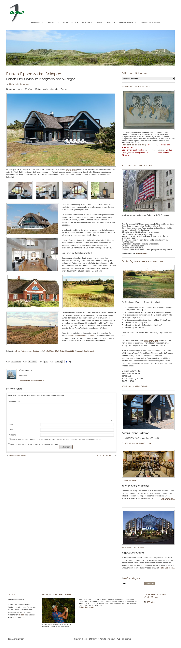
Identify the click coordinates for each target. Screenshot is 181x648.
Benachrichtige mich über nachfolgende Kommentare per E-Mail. (33, 444)
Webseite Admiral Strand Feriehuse (80, 336)
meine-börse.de (142, 254)
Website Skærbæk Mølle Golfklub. (135, 386)
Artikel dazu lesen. (86, 607)
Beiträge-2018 (38, 351)
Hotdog (21, 615)
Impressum (111, 639)
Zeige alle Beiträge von (31, 380)
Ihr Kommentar (14, 402)
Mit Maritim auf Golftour (17, 455)
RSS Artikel (151, 602)
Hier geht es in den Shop (134, 145)
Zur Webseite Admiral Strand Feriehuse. (137, 443)
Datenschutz (126, 639)
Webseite (12, 435)
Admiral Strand (71, 169)
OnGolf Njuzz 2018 (51, 351)
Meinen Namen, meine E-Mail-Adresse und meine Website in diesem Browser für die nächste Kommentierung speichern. (56, 439)
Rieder (11, 84)
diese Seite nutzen (154, 150)
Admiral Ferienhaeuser (23, 351)
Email (11, 430)
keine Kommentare (22, 84)
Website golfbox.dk (151, 340)
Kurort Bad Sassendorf (105, 455)
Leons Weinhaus (130, 480)
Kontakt (103, 639)
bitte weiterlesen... (168, 498)
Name (11, 425)
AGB (118, 639)
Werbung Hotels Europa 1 (84, 351)
